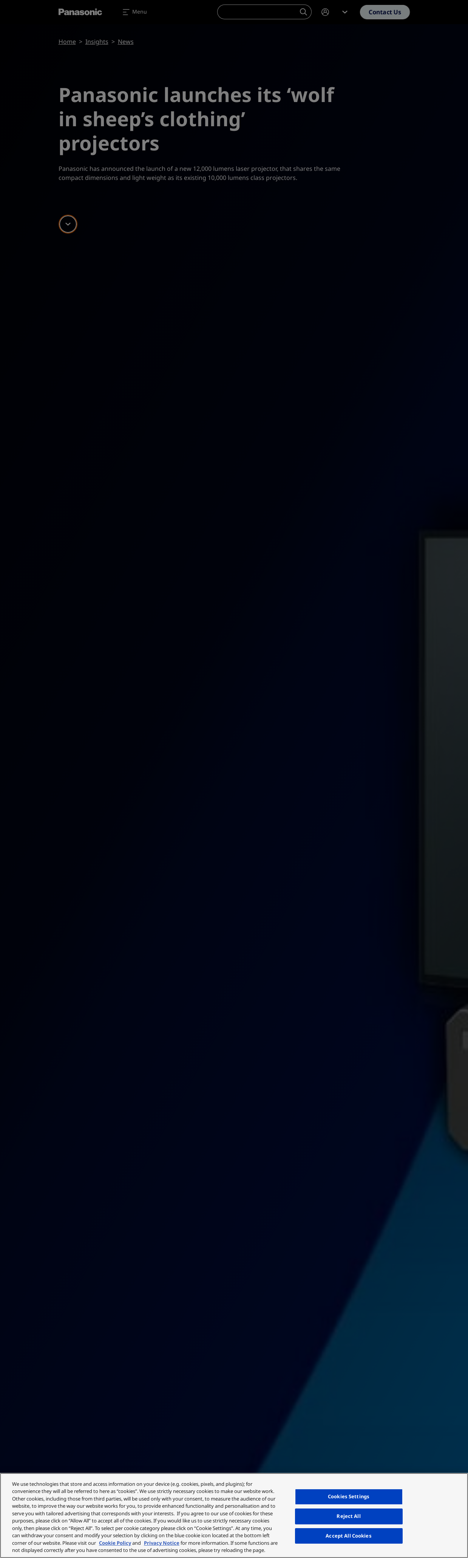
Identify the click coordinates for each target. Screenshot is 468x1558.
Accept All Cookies (348, 1535)
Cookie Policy (115, 1542)
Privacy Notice (161, 1542)
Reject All (348, 1516)
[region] (234, 1515)
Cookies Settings (348, 1496)
